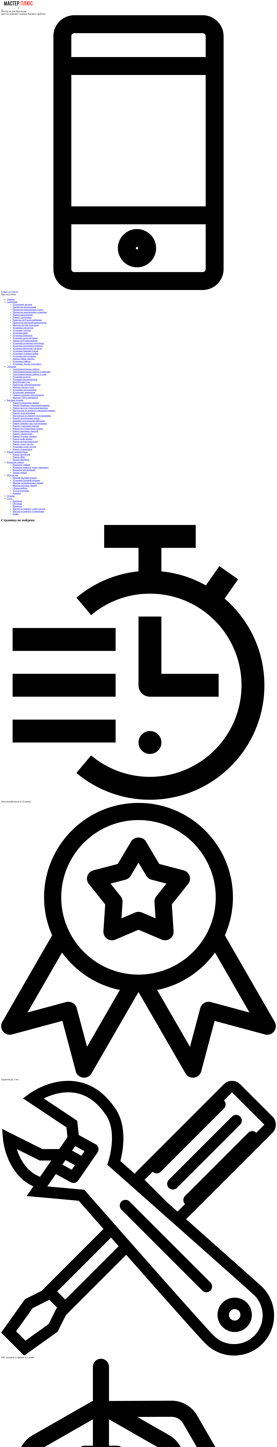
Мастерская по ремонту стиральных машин (34, 410)
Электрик (11, 366)
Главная (11, 299)
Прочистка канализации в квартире (30, 312)
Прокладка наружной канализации (29, 322)
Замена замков (20, 472)
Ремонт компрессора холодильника (30, 423)
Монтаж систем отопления (26, 325)
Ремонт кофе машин (22, 439)
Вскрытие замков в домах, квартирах (31, 467)
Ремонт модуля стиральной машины (30, 408)
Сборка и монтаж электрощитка (28, 395)
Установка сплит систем (24, 446)
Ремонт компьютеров (17, 452)
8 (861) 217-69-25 (9, 292)
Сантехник (12, 302)
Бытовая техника (15, 400)
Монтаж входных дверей (25, 485)
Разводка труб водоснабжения (27, 320)
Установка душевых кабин (25, 353)
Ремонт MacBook (21, 459)
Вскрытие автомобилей (24, 470)
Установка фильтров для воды (27, 348)
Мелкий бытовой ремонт (25, 478)
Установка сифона (21, 361)
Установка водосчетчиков (25, 338)
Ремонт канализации (23, 315)
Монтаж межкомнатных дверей (28, 483)
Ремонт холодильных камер (26, 418)
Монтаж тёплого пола (23, 387)
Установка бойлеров (22, 335)
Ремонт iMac (19, 457)
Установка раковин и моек (25, 351)
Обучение (17, 503)
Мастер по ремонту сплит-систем (29, 509)
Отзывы (11, 496)
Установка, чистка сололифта (27, 364)
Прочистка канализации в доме (28, 309)
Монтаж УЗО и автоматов (25, 397)
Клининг (17, 493)
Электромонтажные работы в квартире (31, 371)
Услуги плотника (21, 490)
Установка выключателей (25, 379)
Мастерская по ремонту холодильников (32, 415)
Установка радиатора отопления (28, 343)
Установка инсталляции (24, 356)
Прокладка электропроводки (27, 384)
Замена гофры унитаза (23, 359)
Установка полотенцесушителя (28, 346)
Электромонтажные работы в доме (30, 374)
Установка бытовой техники (26, 480)
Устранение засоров (22, 304)
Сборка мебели (20, 488)
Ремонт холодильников (24, 413)
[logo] (18, 8)
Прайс (16, 514)
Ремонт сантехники (22, 317)
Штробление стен (21, 382)
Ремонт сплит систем (23, 444)
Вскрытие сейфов (21, 465)
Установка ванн (20, 333)
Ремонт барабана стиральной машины (31, 405)
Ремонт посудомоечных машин (28, 428)
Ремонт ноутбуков (21, 454)
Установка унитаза (22, 330)
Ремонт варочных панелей (25, 431)
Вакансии (17, 506)
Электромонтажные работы (26, 369)
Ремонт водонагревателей (25, 441)
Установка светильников (24, 390)
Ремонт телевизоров (22, 449)
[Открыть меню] (2, 9)
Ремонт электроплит (22, 434)
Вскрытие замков (15, 462)
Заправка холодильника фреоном (29, 421)
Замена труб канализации (25, 340)
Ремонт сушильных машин (26, 426)
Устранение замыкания (24, 392)
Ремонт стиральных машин (26, 403)
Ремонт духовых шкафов (25, 436)
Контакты (17, 501)
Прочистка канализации (24, 307)
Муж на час (12, 475)
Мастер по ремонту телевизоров (28, 511)
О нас (9, 498)
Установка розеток (22, 377)
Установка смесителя (23, 328)
